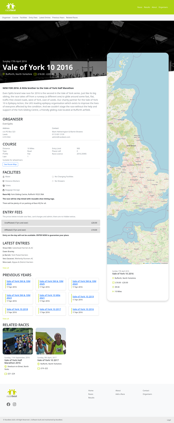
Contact (146, 390)
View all (6, 268)
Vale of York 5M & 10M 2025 (51, 282)
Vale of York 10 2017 (50, 309)
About (154, 7)
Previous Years (58, 17)
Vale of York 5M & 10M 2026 (18, 282)
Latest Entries (45, 17)
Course (15, 17)
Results (147, 7)
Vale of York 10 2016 (83, 309)
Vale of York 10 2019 (83, 296)
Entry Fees (33, 17)
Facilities (23, 17)
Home (90, 390)
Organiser (6, 17)
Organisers (163, 7)
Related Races (72, 17)
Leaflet (146, 263)
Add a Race (120, 394)
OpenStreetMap (156, 263)
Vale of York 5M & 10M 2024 (84, 282)
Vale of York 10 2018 (17, 309)
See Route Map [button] (10, 164)
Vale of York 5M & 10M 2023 (18, 296)
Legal (169, 420)
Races (139, 7)
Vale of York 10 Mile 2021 (50, 296)
